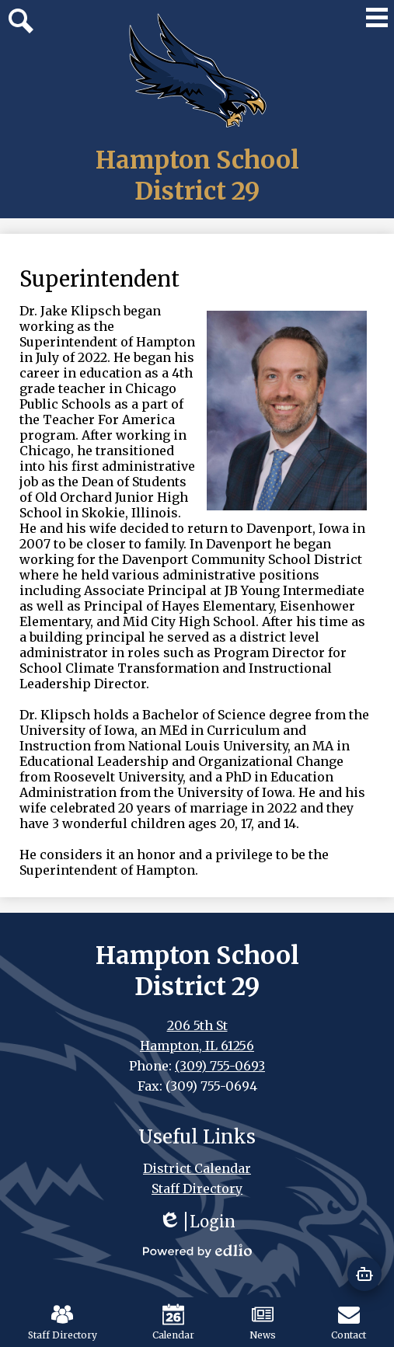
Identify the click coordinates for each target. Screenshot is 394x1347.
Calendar (173, 1322)
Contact (348, 1322)
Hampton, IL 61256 (197, 1045)
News (262, 1322)
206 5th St (197, 1025)
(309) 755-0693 (220, 1066)
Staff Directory (62, 1322)
